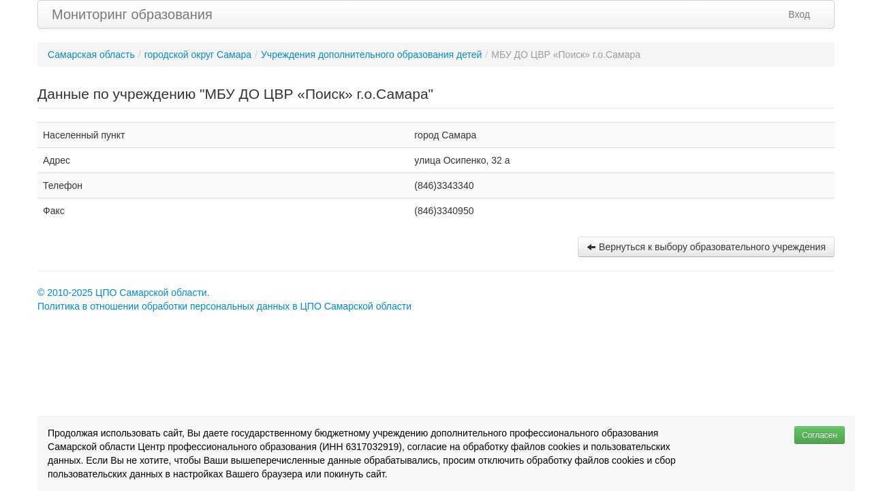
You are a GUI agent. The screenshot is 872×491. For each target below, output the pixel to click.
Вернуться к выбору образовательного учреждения (706, 246)
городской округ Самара (197, 54)
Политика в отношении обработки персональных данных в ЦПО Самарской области (224, 306)
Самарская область (91, 54)
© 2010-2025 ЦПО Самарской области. (123, 292)
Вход (799, 14)
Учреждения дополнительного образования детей (371, 54)
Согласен (819, 435)
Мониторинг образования (132, 14)
